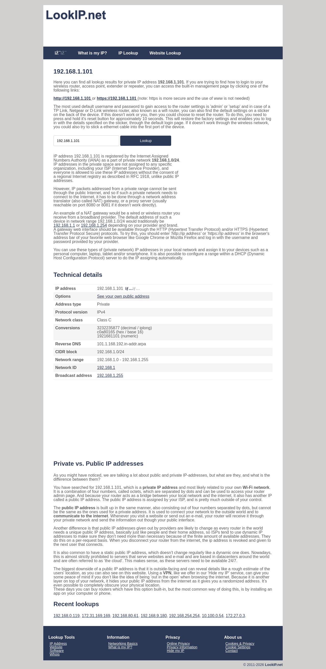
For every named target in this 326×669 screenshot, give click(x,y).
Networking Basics (123, 644)
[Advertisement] (163, 33)
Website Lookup (165, 53)
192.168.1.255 (110, 375)
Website (56, 647)
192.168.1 (106, 367)
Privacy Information (182, 647)
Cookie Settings (237, 647)
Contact (231, 651)
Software (57, 651)
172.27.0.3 (235, 616)
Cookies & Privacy (239, 644)
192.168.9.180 (154, 616)
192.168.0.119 (66, 616)
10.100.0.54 (213, 616)
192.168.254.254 (184, 616)
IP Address (58, 644)
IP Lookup (128, 53)
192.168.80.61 (125, 616)
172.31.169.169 (96, 616)
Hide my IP (175, 651)
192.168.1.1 (64, 225)
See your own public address (123, 296)
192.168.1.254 (94, 225)
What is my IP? (92, 53)
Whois (55, 654)
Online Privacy (178, 644)
